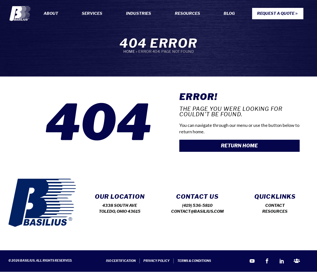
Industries (140, 13)
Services (93, 13)
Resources (189, 13)
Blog (229, 13)
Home (129, 51)
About (52, 13)
